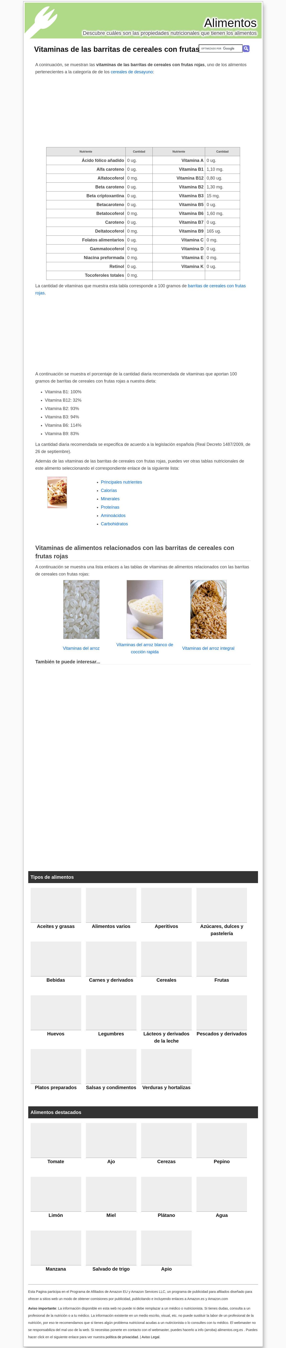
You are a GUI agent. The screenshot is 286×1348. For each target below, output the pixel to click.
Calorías (109, 490)
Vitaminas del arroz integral (208, 648)
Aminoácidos (113, 515)
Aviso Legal (150, 1337)
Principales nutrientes (121, 482)
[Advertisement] (143, 111)
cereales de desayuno (132, 71)
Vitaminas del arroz (81, 648)
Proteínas (110, 507)
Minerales (110, 498)
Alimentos (230, 23)
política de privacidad (122, 1337)
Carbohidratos (114, 524)
